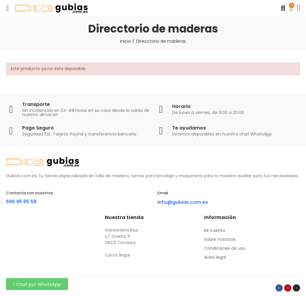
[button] (37, 284)
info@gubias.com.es (182, 202)
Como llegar (118, 255)
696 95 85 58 (21, 201)
